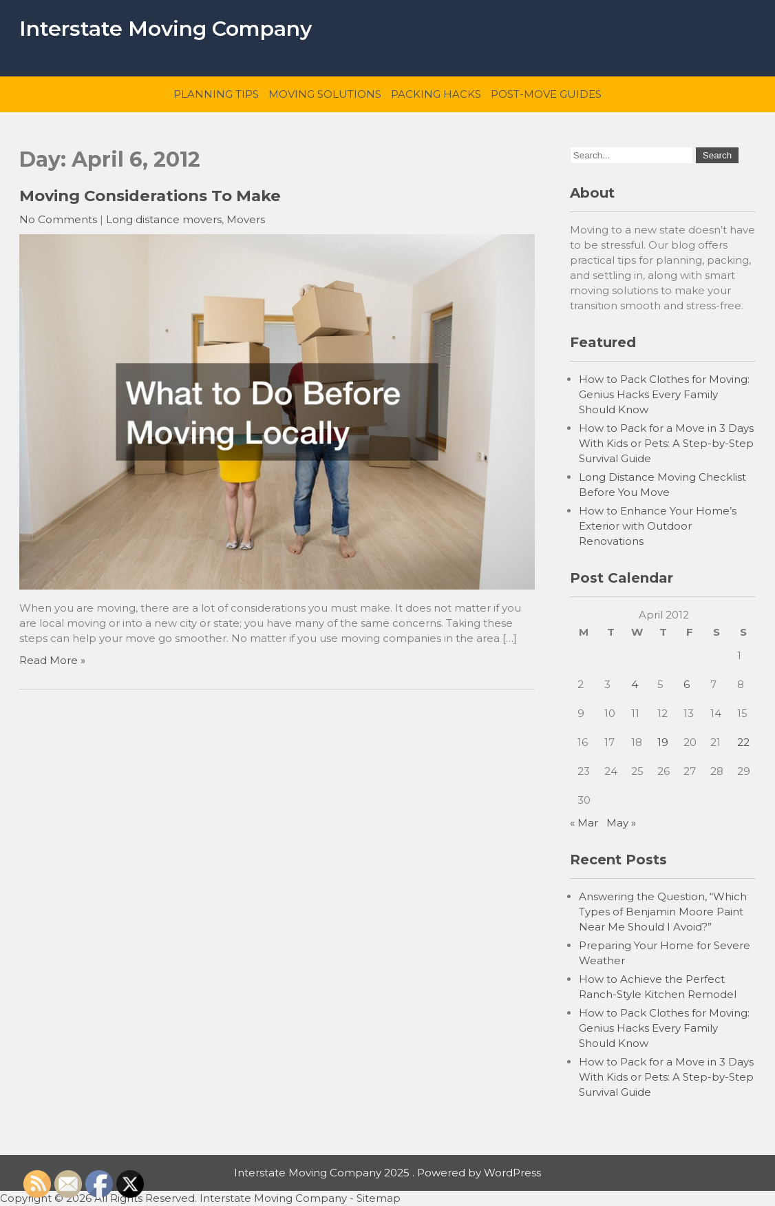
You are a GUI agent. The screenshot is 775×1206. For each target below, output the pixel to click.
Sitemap (379, 1198)
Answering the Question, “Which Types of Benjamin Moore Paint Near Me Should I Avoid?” (663, 911)
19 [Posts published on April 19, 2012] (662, 742)
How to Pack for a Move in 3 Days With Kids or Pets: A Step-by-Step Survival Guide (666, 443)
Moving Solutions (324, 94)
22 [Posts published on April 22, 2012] (743, 742)
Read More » (52, 660)
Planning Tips (216, 94)
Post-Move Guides (546, 94)
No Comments (58, 219)
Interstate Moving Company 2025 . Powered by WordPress (387, 1172)
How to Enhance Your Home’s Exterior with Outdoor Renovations (657, 526)
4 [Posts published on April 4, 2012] (634, 684)
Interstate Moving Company (165, 28)
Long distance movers (164, 219)
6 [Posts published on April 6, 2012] (686, 684)
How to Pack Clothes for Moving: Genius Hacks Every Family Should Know (664, 394)
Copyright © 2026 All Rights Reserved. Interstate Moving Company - (178, 1198)
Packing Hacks (436, 94)
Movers (245, 219)
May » (621, 822)
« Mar (584, 822)
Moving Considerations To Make (150, 195)
